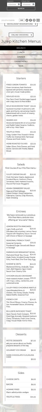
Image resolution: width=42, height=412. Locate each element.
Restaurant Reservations (20, 24)
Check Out (26, 1)
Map (21, 20)
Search (21, 8)
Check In (10, 1)
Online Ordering (20, 35)
